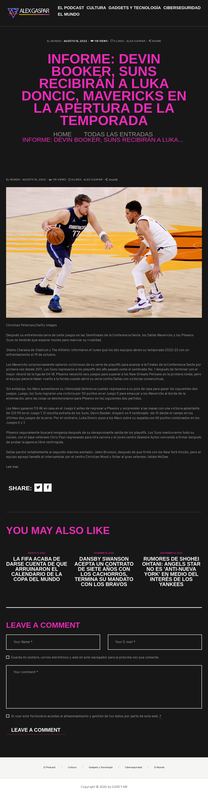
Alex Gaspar (136, 41)
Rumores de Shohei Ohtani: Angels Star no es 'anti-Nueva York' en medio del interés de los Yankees (171, 571)
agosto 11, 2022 (36, 553)
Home (62, 134)
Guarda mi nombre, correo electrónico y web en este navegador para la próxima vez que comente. (85, 657)
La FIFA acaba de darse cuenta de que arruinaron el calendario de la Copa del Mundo (36, 569)
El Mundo (54, 41)
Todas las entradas (118, 134)
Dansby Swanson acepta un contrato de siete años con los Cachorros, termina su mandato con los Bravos (104, 571)
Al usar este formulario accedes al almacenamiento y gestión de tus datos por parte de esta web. (86, 716)
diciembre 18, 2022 (104, 553)
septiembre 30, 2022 (171, 553)
